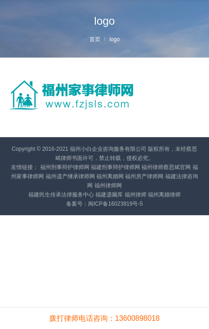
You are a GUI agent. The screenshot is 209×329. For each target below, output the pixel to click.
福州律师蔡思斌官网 (166, 167)
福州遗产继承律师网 (70, 176)
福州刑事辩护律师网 (64, 167)
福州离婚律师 (164, 194)
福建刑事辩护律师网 (115, 167)
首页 (94, 39)
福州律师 (135, 194)
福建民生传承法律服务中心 (61, 194)
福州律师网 (108, 185)
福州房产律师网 (144, 176)
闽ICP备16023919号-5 (115, 204)
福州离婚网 (110, 176)
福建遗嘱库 (109, 194)
